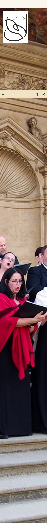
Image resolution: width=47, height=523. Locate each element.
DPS (14, 4)
